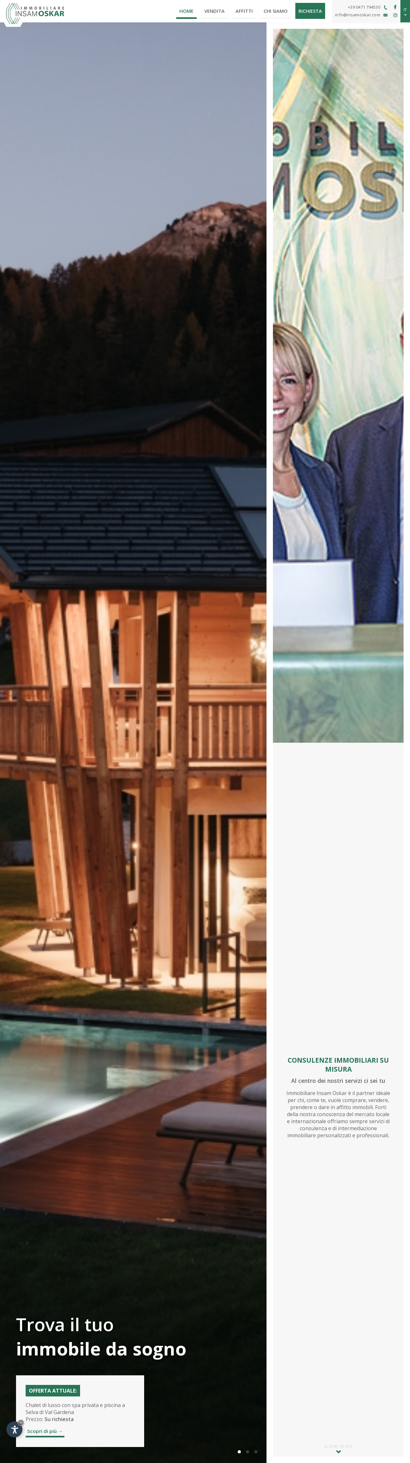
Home (186, 11)
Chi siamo (276, 11)
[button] (239, 1451)
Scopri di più (338, 1448)
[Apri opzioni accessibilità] (14, 1429)
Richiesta (310, 11)
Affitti (244, 11)
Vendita (214, 11)
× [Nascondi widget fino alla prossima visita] (21, 1422)
